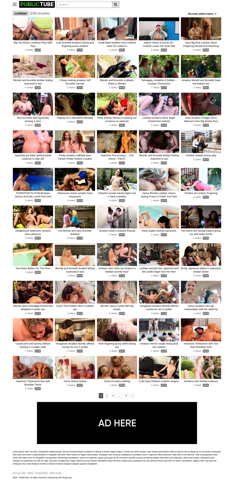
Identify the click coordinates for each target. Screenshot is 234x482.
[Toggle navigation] (16, 4)
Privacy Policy (41, 471)
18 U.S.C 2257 (19, 471)
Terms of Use (56, 471)
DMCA (31, 471)
